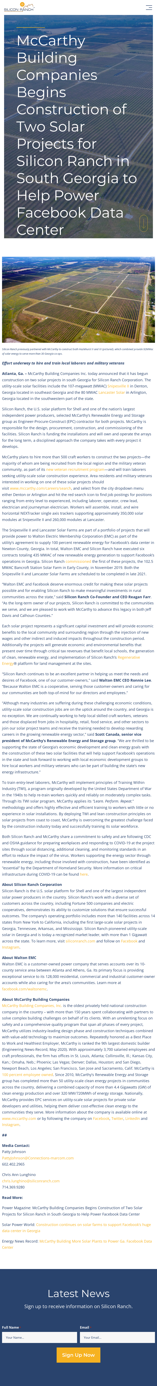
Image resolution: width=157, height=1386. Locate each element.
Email (85, 1327)
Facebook (129, 941)
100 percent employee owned (27, 1074)
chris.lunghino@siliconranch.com (31, 1180)
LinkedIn (132, 1118)
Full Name (11, 1327)
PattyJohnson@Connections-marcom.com (38, 1158)
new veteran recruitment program (75, 469)
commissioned (78, 561)
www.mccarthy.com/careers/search (40, 488)
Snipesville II (118, 386)
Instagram (10, 947)
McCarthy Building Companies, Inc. (32, 1005)
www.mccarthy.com (19, 1118)
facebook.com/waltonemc (24, 988)
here (84, 874)
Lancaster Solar (112, 392)
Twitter (117, 1118)
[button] (149, 7)
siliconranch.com (81, 941)
